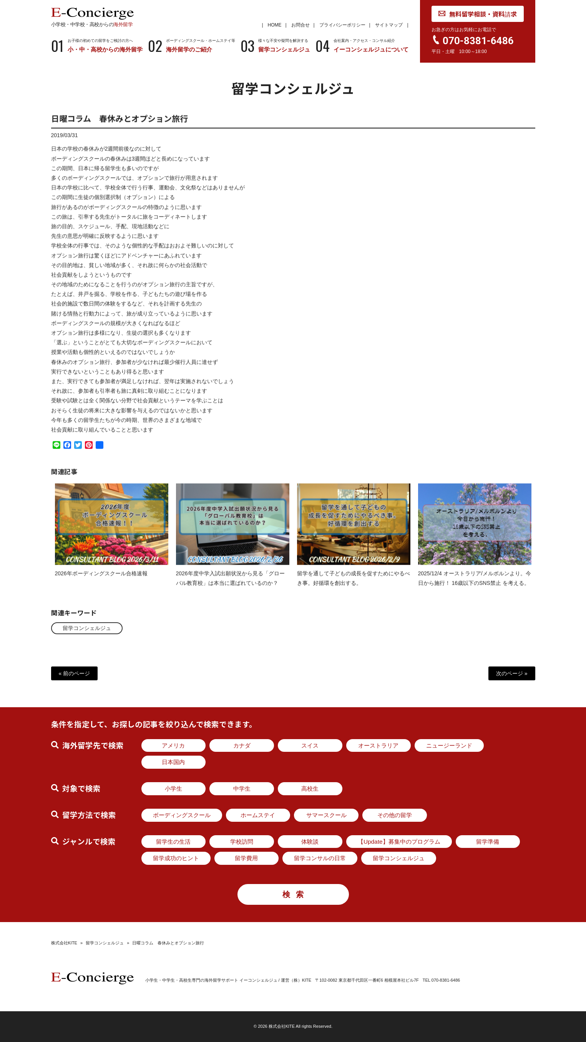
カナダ (242, 745)
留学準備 (487, 841)
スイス (310, 745)
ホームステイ (258, 815)
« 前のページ (74, 673)
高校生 (310, 788)
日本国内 (173, 762)
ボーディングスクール (182, 815)
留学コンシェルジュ (87, 628)
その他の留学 (394, 815)
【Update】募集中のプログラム (399, 841)
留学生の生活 (173, 841)
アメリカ (173, 745)
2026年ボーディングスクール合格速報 (101, 580)
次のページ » (512, 673)
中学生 (242, 788)
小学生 (173, 788)
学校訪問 (241, 841)
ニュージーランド (449, 745)
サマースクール (326, 815)
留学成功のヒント (176, 858)
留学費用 (246, 858)
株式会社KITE (64, 943)
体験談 (310, 841)
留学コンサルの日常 (320, 858)
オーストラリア (378, 745)
